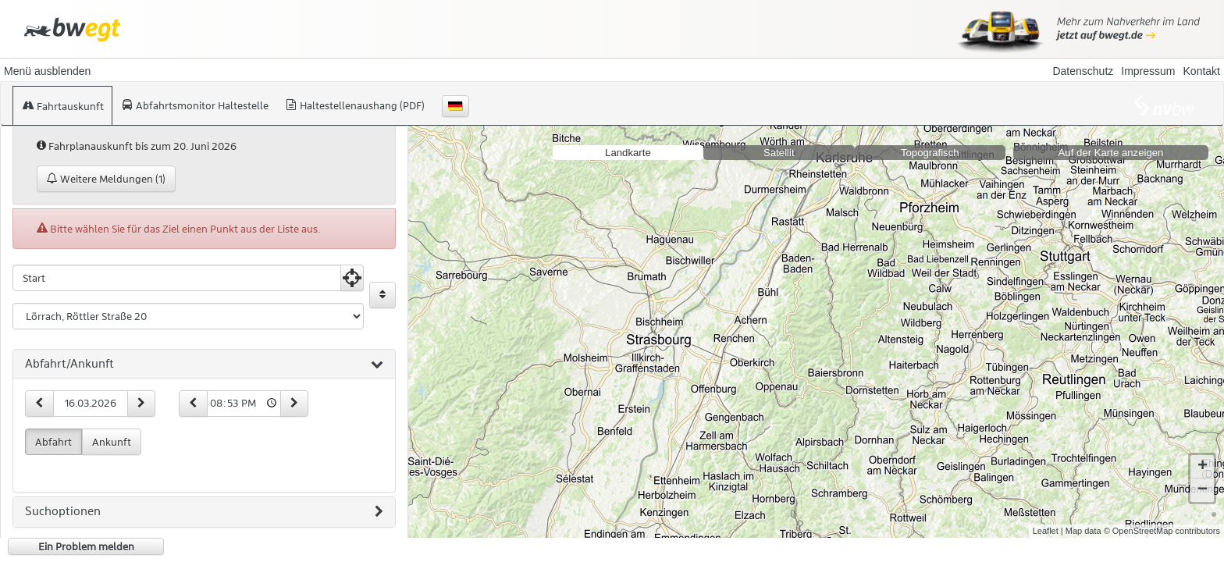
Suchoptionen (204, 512)
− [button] (1202, 477)
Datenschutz (1082, 71)
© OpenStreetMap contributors (1162, 518)
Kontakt (1201, 71)
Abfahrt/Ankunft (204, 364)
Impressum (1148, 71)
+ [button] (1202, 454)
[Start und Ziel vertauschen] (382, 295)
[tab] (204, 364)
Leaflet (1046, 518)
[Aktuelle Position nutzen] (352, 278)
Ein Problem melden (86, 546)
